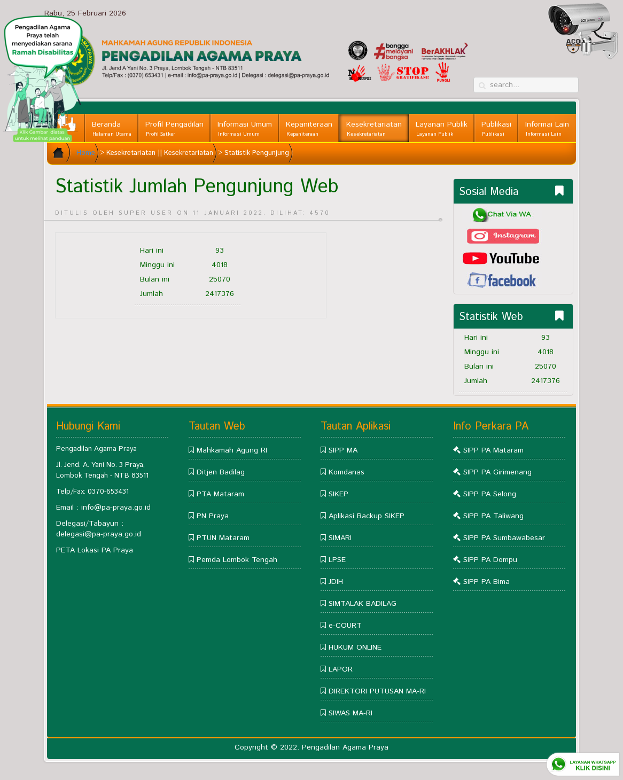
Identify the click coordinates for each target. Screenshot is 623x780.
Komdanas (346, 472)
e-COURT (345, 625)
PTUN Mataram (223, 538)
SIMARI (340, 538)
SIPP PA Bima (486, 581)
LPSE (337, 560)
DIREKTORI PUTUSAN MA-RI (377, 691)
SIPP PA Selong (489, 494)
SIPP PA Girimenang (497, 472)
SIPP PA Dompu (490, 560)
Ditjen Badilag (221, 472)
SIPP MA (343, 450)
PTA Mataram (220, 494)
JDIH (336, 581)
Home (85, 153)
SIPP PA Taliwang (493, 516)
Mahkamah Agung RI (232, 450)
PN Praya (213, 516)
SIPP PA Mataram (493, 450)
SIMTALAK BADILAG (362, 603)
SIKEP (338, 494)
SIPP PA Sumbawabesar (504, 538)
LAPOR (341, 669)
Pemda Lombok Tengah (237, 560)
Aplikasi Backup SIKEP (366, 516)
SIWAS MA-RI (350, 713)
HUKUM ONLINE (355, 647)
